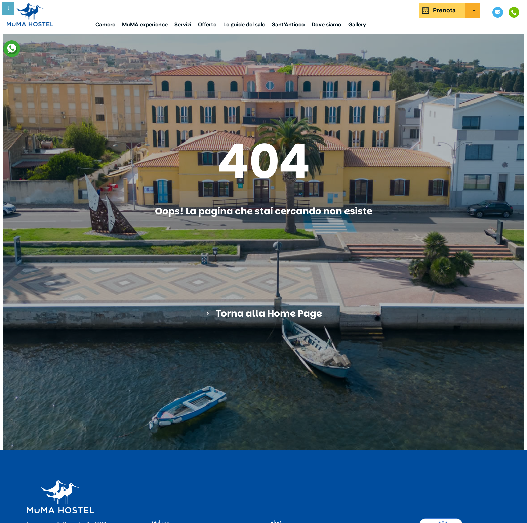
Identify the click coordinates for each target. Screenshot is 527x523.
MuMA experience (145, 25)
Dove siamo (326, 25)
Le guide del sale (244, 25)
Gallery (357, 25)
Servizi (182, 25)
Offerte (207, 25)
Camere (105, 25)
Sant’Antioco (288, 25)
